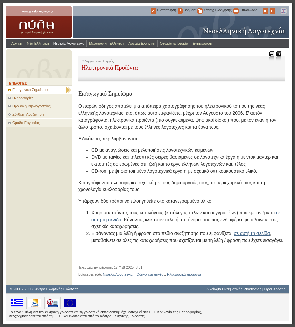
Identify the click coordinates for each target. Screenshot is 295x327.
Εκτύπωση (278, 56)
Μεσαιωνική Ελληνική (106, 43)
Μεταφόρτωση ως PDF (271, 56)
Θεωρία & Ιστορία (174, 43)
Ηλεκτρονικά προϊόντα (184, 274)
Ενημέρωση (202, 43)
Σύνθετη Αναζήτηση (28, 114)
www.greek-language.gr (39, 22)
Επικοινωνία (236, 11)
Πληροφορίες (22, 98)
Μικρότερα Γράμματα (272, 11)
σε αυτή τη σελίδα (252, 233)
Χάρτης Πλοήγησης (200, 11)
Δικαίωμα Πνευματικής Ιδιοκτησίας (233, 289)
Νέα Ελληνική (38, 43)
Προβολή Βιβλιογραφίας (31, 106)
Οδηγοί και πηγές (150, 274)
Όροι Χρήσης (274, 289)
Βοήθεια (180, 11)
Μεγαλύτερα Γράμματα (265, 11)
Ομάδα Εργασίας (26, 123)
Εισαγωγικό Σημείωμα (30, 90)
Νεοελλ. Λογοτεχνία (69, 43)
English (283, 11)
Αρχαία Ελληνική (141, 43)
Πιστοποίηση (153, 11)
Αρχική (16, 43)
